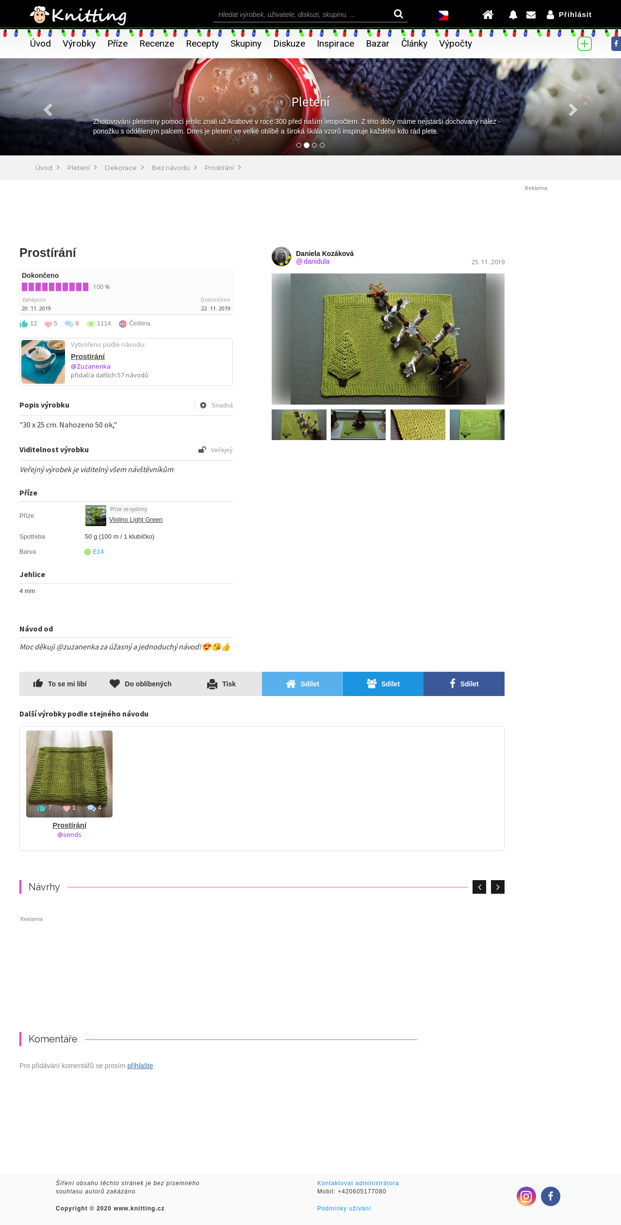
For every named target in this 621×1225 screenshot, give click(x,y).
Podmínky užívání (344, 1208)
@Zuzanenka (91, 366)
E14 (94, 551)
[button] (46, 106)
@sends (69, 834)
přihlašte (140, 1066)
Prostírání (88, 356)
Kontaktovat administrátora (358, 1183)
